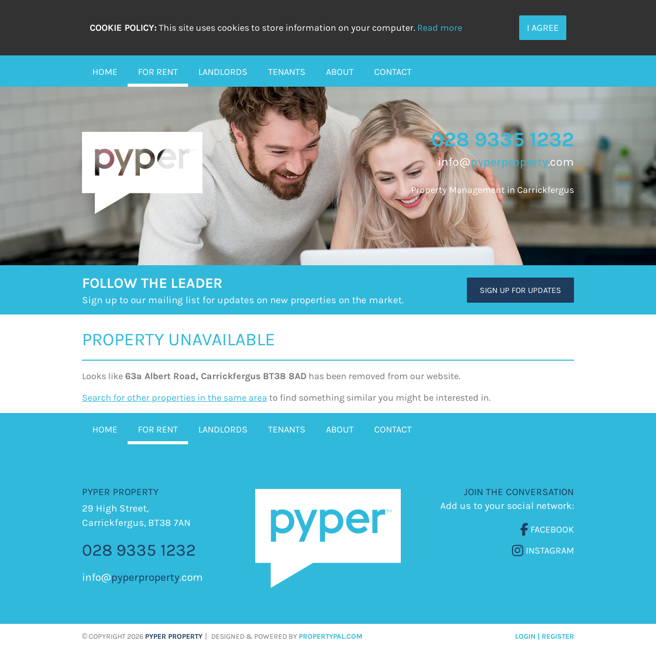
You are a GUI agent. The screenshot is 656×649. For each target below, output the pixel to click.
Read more (439, 28)
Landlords (223, 72)
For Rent (158, 72)
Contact (393, 72)
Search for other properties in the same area (174, 397)
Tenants (286, 72)
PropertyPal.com (330, 636)
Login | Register (544, 636)
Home (104, 72)
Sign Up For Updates (520, 290)
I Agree (543, 28)
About (340, 72)
